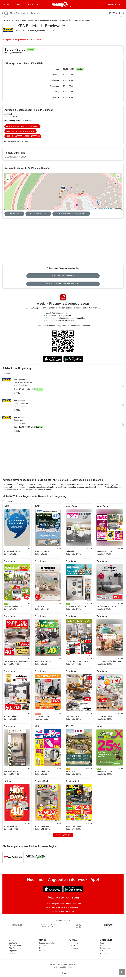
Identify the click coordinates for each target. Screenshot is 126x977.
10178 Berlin (114, 13)
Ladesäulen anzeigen (38, 214)
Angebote (13, 951)
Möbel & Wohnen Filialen (22, 20)
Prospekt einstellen (47, 943)
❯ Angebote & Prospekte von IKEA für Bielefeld (21, 40)
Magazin (112, 4)
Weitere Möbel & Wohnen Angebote (63, 284)
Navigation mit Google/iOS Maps (71, 214)
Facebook (74, 943)
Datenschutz (105, 948)
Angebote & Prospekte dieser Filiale (22, 126)
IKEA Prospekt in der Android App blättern (63, 904)
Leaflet (98, 208)
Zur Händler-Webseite (63, 276)
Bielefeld (6, 20)
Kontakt (42, 951)
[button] (118, 176)
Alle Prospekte (63, 835)
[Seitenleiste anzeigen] (122, 972)
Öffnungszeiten (15, 945)
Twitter (72, 945)
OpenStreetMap (108, 208)
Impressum (104, 953)
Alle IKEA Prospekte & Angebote (20, 131)
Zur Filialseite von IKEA (15, 157)
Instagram (74, 948)
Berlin (69, 6)
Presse (102, 945)
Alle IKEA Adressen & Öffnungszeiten (23, 136)
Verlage (42, 945)
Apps (121, 4)
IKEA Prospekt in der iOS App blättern (63, 907)
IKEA (18, 31)
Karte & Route (27, 168)
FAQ (41, 948)
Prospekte (8, 4)
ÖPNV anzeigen (14, 214)
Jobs (102, 943)
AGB (101, 951)
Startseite (13, 943)
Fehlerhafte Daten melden (16, 142)
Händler (20, 4)
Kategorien (32, 4)
